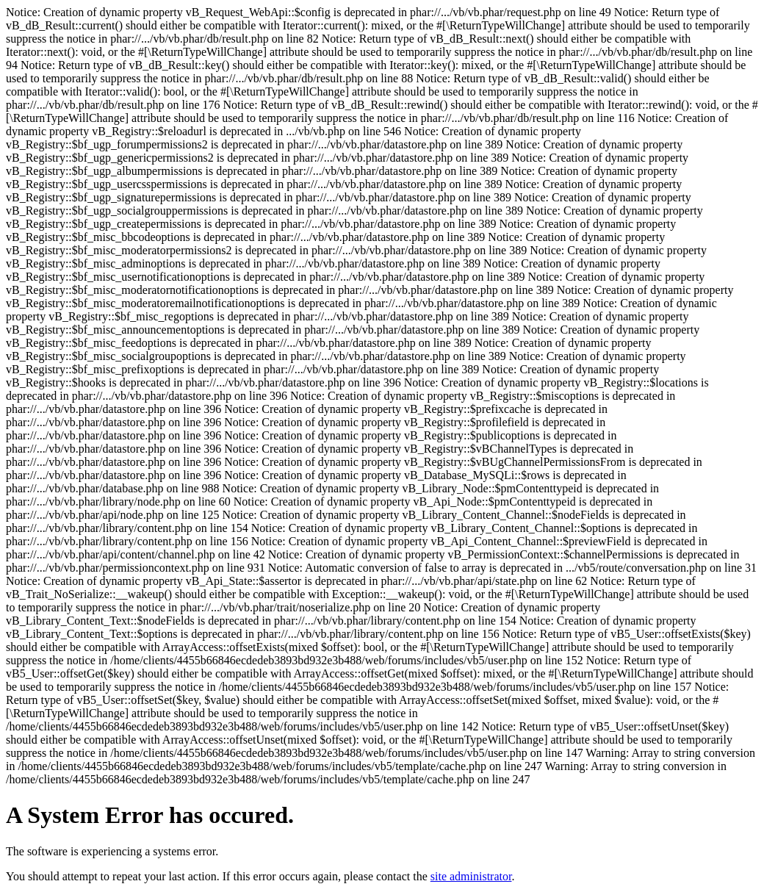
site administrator (471, 876)
